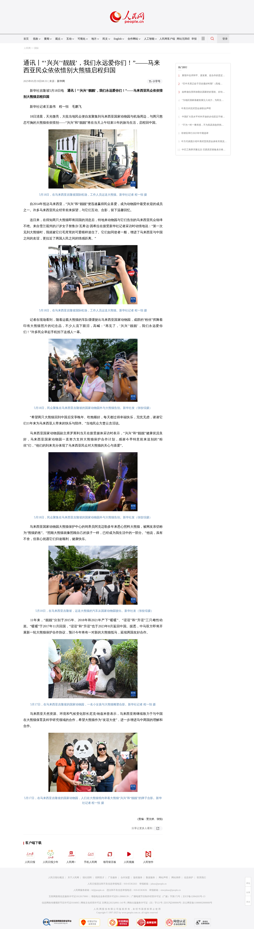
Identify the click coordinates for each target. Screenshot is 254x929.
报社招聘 (87, 877)
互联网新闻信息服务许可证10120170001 (68, 896)
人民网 (27, 48)
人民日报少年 (50, 855)
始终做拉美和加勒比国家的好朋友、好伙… (203, 92)
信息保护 (188, 877)
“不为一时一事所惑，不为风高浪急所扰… (202, 125)
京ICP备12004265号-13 (194, 896)
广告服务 (112, 877)
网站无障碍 (183, 38)
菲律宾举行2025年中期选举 (194, 133)
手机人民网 (90, 855)
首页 (26, 38)
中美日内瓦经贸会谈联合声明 (196, 108)
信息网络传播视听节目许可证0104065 (60, 903)
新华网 (61, 81)
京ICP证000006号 (172, 903)
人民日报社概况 (56, 877)
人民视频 (129, 855)
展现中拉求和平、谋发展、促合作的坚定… (203, 75)
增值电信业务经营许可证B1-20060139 (110, 896)
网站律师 (175, 877)
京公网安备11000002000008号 (197, 903)
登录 (225, 38)
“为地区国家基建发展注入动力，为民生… (202, 100)
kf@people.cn (98, 890)
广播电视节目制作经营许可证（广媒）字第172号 (155, 896)
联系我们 (201, 877)
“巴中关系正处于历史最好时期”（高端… (201, 83)
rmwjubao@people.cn (171, 890)
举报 (194, 38)
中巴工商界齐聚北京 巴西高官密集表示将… (203, 149)
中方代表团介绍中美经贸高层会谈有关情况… (204, 141)
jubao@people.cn (159, 884)
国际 (36, 48)
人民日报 (30, 855)
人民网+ (71, 855)
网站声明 (163, 877)
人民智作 (148, 855)
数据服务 (150, 877)
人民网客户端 (167, 38)
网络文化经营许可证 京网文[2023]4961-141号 (103, 903)
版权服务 (137, 877)
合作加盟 (125, 877)
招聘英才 (99, 877)
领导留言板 (109, 855)
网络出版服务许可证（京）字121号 (144, 903)
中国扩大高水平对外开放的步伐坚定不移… (203, 116)
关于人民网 (73, 877)
